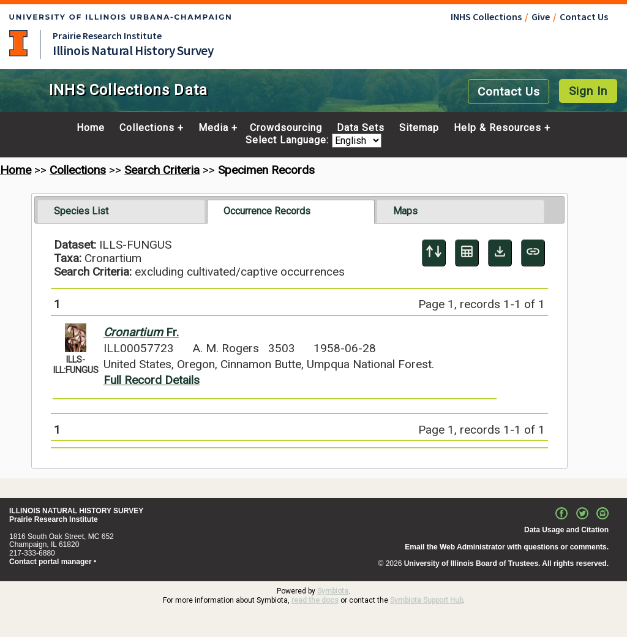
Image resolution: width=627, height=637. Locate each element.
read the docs (315, 600)
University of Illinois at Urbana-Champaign (18, 43)
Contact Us (584, 16)
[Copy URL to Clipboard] (533, 252)
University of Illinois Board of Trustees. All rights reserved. (506, 563)
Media (213, 128)
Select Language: (289, 140)
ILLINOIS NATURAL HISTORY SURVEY (76, 511)
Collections (147, 128)
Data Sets (361, 128)
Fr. (141, 332)
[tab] (121, 211)
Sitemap (419, 128)
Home (91, 128)
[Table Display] (467, 252)
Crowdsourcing (286, 128)
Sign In (588, 91)
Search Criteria (162, 170)
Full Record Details (151, 380)
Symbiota (332, 591)
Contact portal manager (50, 561)
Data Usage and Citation (566, 530)
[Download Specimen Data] (500, 252)
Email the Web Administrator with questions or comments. (507, 547)
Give (540, 16)
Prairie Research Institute (107, 35)
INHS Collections (486, 16)
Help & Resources (497, 128)
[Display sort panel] (434, 252)
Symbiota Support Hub (426, 600)
